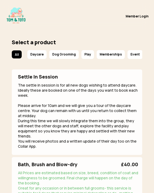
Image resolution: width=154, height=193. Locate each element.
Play (87, 54)
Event (135, 54)
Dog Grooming (64, 54)
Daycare (37, 54)
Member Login (137, 16)
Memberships (111, 54)
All (17, 54)
